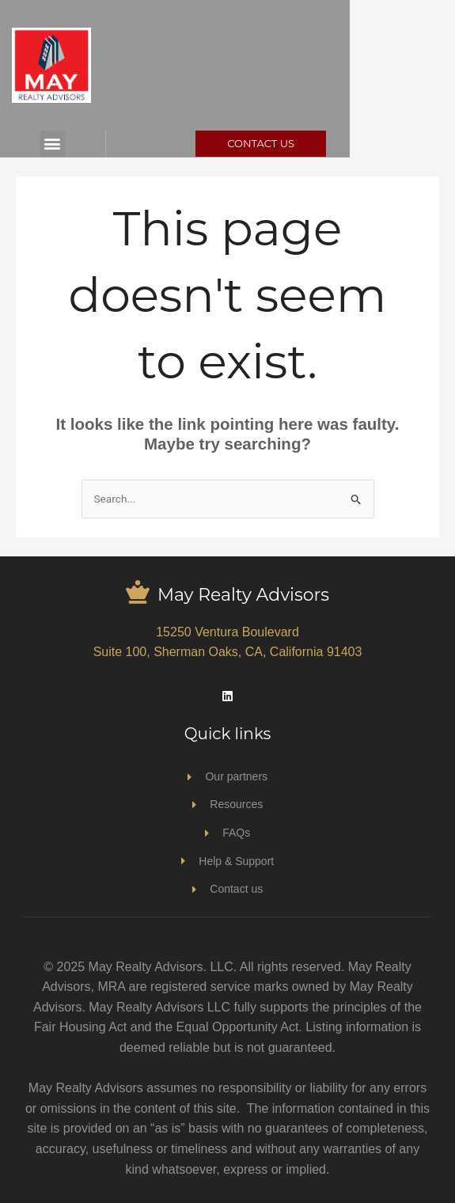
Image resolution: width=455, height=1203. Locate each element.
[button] (68, 144)
